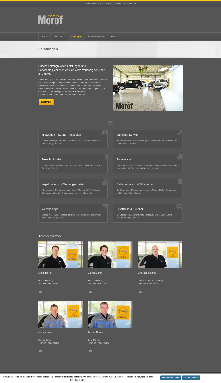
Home (44, 36)
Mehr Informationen (170, 378)
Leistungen (76, 36)
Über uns (58, 36)
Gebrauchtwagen (96, 36)
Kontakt (114, 36)
